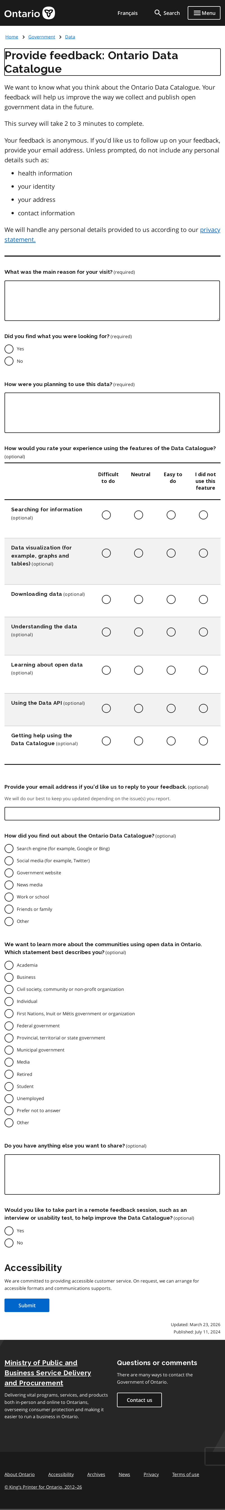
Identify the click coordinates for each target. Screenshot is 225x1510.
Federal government (38, 1026)
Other (23, 921)
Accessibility (61, 1474)
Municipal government (41, 1050)
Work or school (33, 897)
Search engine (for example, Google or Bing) (63, 848)
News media (30, 885)
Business (26, 977)
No (20, 361)
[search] (166, 13)
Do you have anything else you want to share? (64, 1145)
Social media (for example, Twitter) (53, 860)
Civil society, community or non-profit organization (70, 989)
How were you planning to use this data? (58, 384)
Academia (27, 965)
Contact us (139, 1400)
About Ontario (19, 1474)
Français (128, 13)
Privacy (151, 1474)
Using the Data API (36, 703)
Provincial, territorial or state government (61, 1038)
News (124, 1474)
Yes (20, 349)
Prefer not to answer (39, 1110)
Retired (24, 1074)
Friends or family (34, 909)
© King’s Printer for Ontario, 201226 (43, 1487)
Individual (27, 1001)
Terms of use (185, 1474)
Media (23, 1062)
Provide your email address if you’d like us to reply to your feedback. (95, 787)
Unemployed (30, 1098)
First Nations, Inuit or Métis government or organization (76, 1014)
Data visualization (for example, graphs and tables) (41, 555)
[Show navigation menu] (204, 13)
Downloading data (36, 594)
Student (25, 1086)
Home (11, 37)
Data (70, 37)
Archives (96, 1474)
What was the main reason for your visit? (58, 272)
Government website (39, 873)
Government (41, 37)
